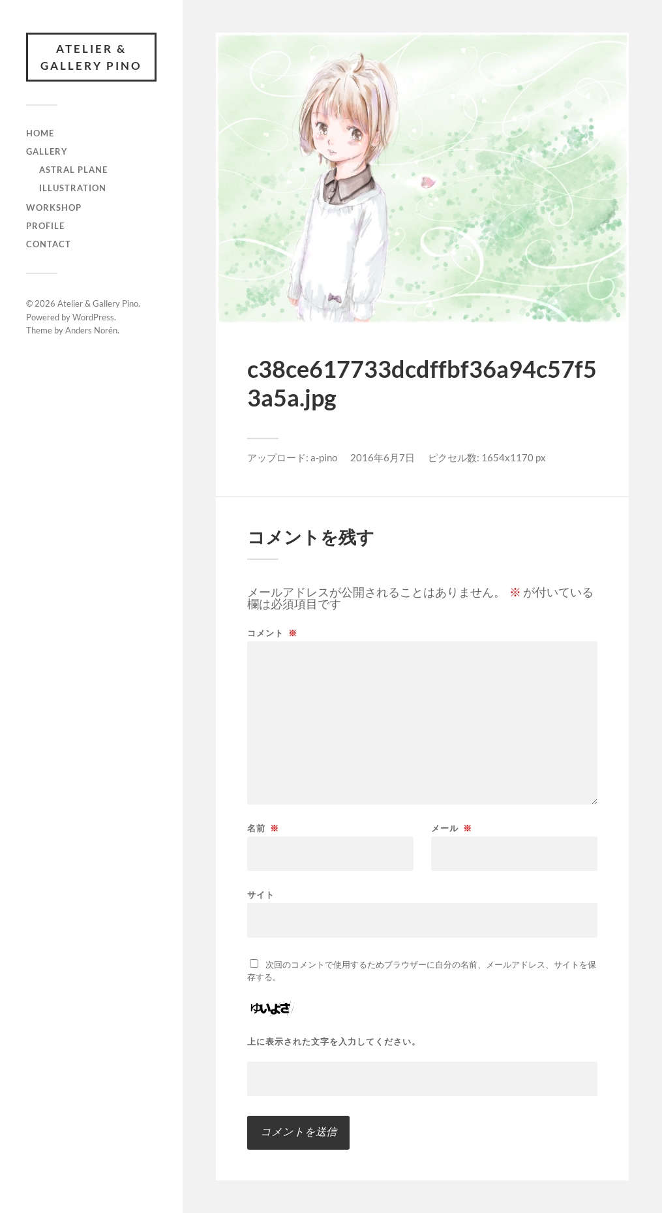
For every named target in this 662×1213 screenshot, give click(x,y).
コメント (272, 633)
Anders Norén (91, 330)
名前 (263, 828)
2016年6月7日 (382, 457)
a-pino (323, 457)
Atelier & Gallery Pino (91, 57)
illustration (72, 188)
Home (40, 133)
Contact (48, 244)
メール (451, 828)
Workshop (54, 207)
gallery (47, 151)
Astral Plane (73, 169)
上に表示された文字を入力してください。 (334, 1041)
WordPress (93, 317)
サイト (261, 894)
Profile (45, 226)
